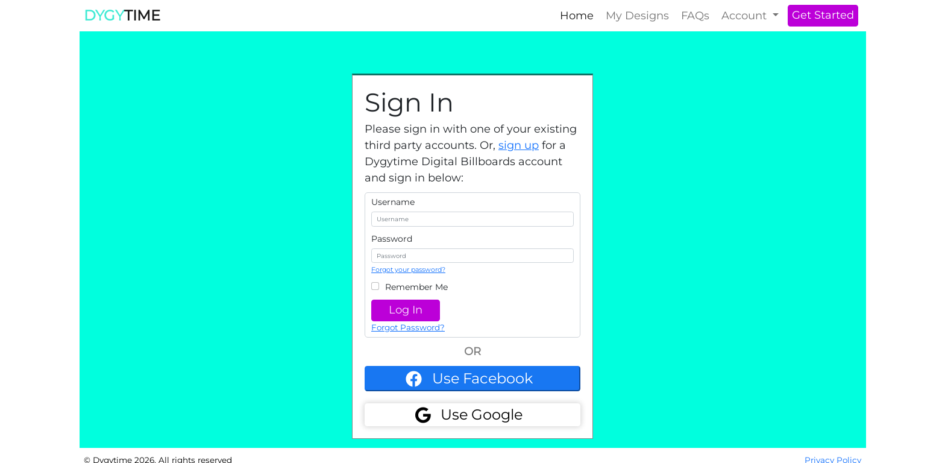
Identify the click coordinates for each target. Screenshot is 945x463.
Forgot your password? (408, 269)
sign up (518, 145)
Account (745, 15)
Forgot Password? (408, 327)
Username (393, 202)
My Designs (637, 15)
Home (577, 15)
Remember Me (416, 287)
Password (391, 238)
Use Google (481, 414)
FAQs (695, 15)
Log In (405, 310)
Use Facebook (482, 378)
